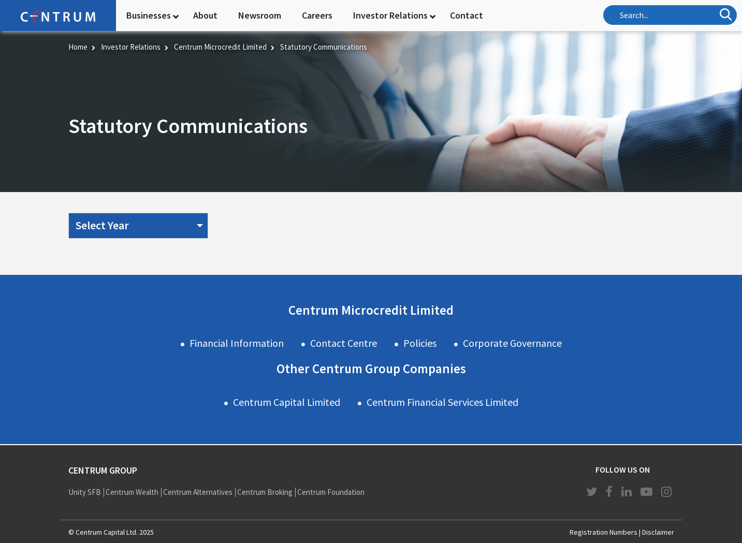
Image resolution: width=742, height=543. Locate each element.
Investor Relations (390, 15)
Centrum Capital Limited (286, 401)
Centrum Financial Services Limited (442, 401)
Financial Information (237, 342)
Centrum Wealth (132, 492)
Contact (466, 15)
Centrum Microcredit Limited (220, 47)
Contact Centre (343, 342)
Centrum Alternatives (197, 492)
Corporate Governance (512, 342)
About (205, 15)
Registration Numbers (603, 532)
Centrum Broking (265, 492)
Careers (317, 15)
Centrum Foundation (331, 492)
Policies (420, 342)
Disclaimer (658, 532)
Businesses (148, 15)
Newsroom (259, 15)
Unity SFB (84, 492)
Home (78, 47)
